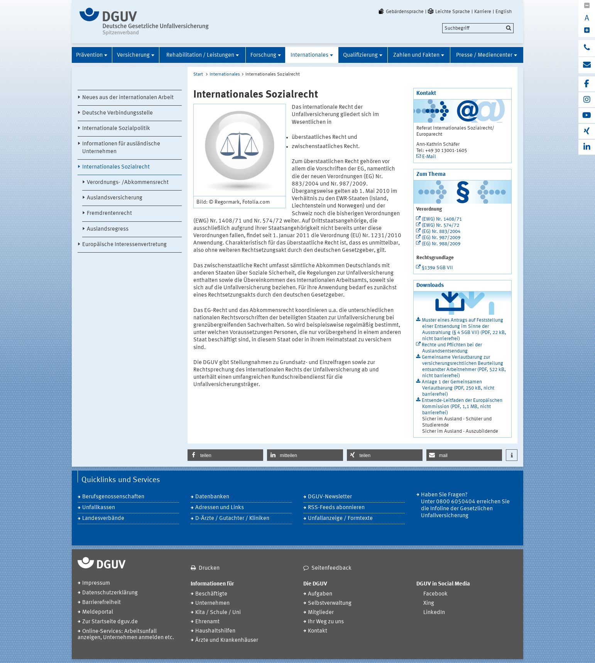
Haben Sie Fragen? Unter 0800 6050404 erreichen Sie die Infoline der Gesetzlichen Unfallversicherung (465, 505)
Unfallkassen (98, 508)
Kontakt (317, 631)
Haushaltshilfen (215, 631)
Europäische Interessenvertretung (124, 245)
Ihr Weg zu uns (326, 622)
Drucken (209, 568)
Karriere (482, 11)
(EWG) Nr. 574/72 (440, 225)
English (503, 11)
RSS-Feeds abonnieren (336, 508)
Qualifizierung (360, 55)
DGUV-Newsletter (330, 497)
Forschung (263, 55)
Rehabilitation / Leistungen (200, 55)
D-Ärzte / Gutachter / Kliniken (232, 518)
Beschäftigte (211, 594)
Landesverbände (103, 518)
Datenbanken (212, 497)
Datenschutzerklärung (110, 593)
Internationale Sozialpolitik (116, 129)
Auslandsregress (107, 229)
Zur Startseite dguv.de (110, 622)
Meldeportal (97, 612)
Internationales (309, 55)
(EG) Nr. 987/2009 (441, 237)
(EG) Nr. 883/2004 (441, 231)
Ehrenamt (207, 622)
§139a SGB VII (437, 267)
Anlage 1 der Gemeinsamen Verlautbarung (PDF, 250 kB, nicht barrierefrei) (458, 388)
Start (198, 74)
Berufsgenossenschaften (113, 497)
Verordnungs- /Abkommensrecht (128, 183)
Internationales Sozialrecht (116, 167)
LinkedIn (434, 613)
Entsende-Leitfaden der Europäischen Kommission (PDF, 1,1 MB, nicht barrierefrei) (462, 406)
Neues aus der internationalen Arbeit (128, 98)
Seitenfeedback (331, 568)
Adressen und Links (219, 508)
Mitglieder (321, 613)
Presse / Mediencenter (484, 55)
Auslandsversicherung (114, 198)
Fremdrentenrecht (109, 213)
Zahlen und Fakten (416, 55)
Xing (428, 603)
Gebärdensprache (400, 11)
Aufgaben (320, 594)
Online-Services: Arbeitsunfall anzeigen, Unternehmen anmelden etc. (126, 635)
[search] (478, 28)
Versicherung (133, 55)
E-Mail (429, 156)
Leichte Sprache (448, 11)
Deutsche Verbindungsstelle (117, 113)
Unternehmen (212, 603)
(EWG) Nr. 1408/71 (442, 219)
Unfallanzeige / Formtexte (340, 518)
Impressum (96, 583)
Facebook (435, 594)
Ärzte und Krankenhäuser (226, 640)
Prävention (89, 55)
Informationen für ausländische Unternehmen (121, 147)
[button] (225, 455)
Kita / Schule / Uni (218, 613)
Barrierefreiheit (101, 603)
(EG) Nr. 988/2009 (441, 243)
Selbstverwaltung (330, 603)
